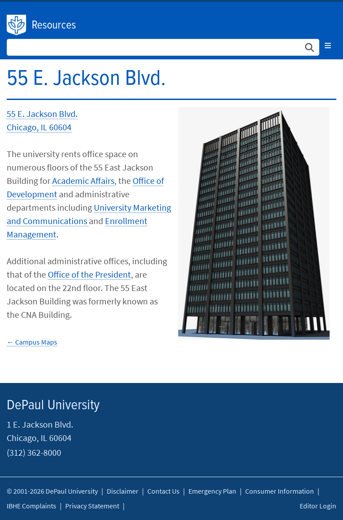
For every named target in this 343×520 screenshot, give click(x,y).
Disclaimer (122, 491)
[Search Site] (163, 47)
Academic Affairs (83, 180)
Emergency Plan (212, 491)
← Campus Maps (32, 341)
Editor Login (318, 505)
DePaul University (17, 25)
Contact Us (163, 491)
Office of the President (89, 274)
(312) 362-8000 (34, 452)
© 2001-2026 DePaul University (52, 491)
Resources (54, 25)
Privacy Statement (92, 505)
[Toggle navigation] (327, 45)
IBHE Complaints (31, 505)
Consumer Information (279, 491)
